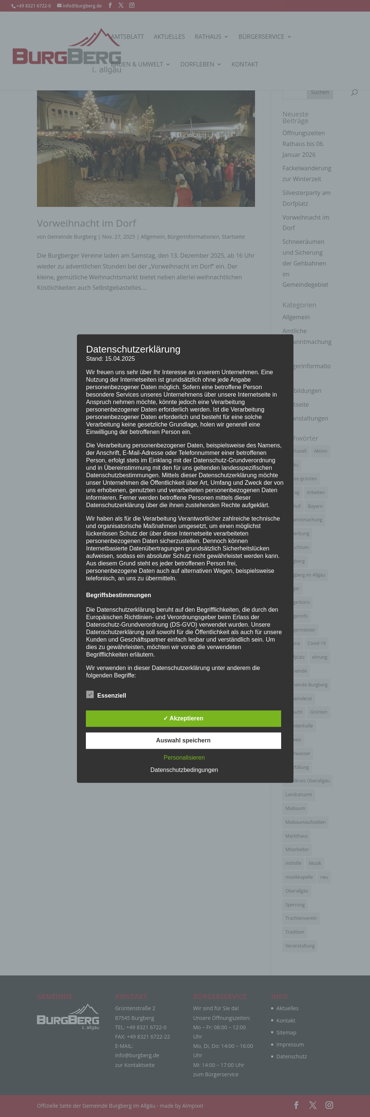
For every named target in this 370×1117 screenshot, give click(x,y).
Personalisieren (184, 757)
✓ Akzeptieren (183, 718)
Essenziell (106, 695)
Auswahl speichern (183, 740)
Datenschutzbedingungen (184, 770)
